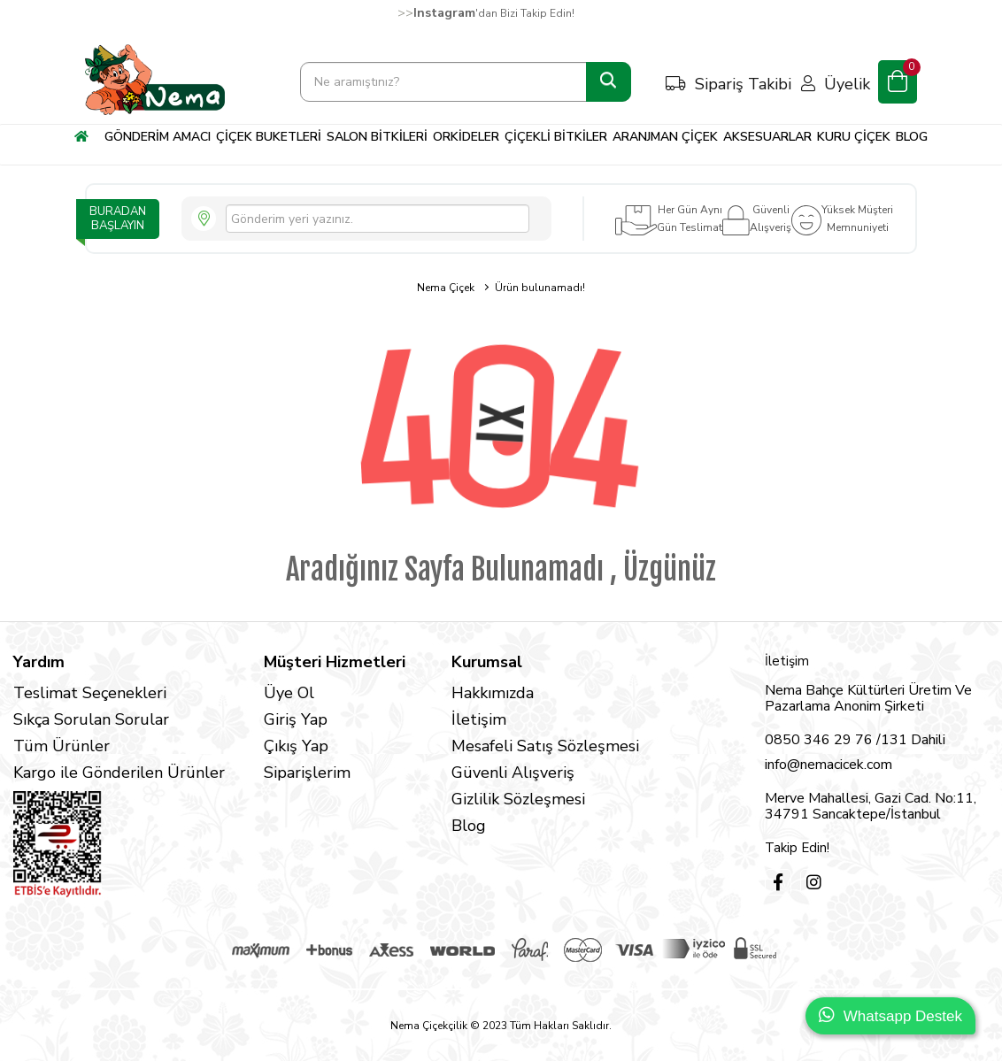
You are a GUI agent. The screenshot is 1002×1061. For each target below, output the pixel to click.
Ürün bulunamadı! (540, 288)
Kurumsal (486, 662)
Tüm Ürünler (61, 746)
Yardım (39, 662)
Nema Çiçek (445, 288)
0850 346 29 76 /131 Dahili (855, 740)
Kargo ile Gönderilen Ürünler (119, 772)
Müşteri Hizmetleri (334, 662)
